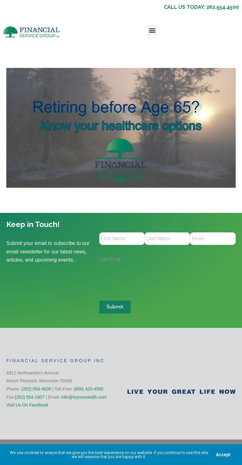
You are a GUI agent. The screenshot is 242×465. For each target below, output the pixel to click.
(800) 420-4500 (88, 388)
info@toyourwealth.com (84, 396)
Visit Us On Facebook (27, 404)
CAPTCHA (110, 260)
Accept (223, 454)
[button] (152, 30)
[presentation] (147, 278)
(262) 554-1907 (29, 396)
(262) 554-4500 (36, 388)
